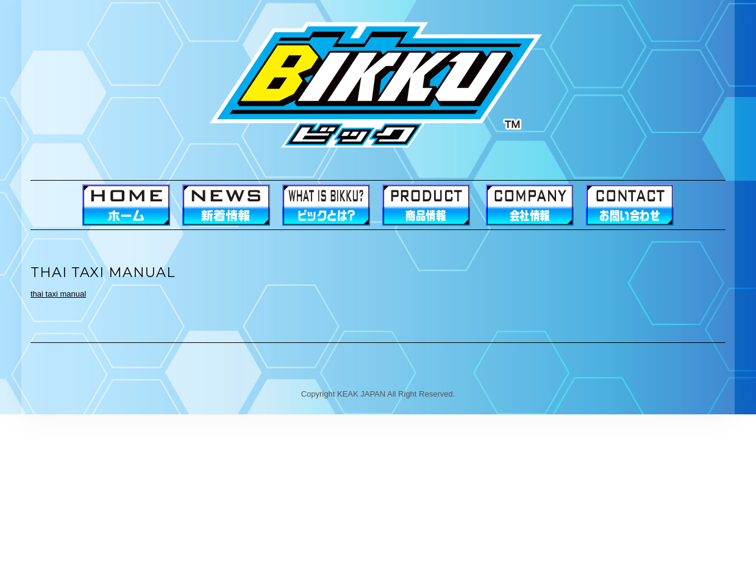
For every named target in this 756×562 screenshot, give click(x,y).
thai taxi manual (58, 293)
